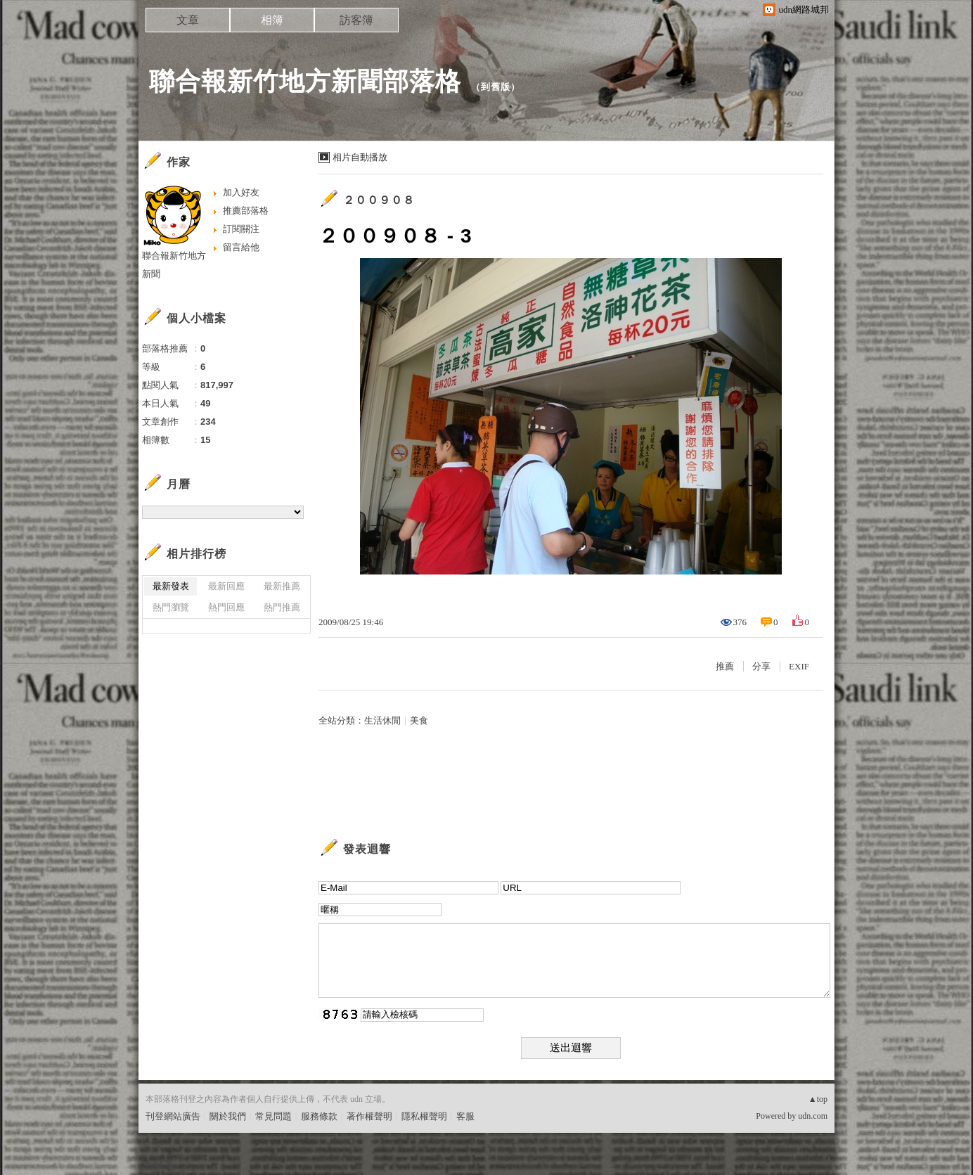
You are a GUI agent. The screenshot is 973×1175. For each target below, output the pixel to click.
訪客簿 (356, 20)
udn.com (812, 1116)
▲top (817, 1099)
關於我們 (228, 1116)
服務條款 (319, 1116)
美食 (419, 720)
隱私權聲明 (424, 1116)
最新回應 (226, 586)
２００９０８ (379, 200)
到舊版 (495, 87)
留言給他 (241, 247)
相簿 (272, 20)
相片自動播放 (360, 157)
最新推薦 (282, 586)
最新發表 (171, 586)
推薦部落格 (246, 210)
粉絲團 (159, 1164)
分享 (761, 666)
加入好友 (241, 192)
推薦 (725, 666)
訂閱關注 (241, 229)
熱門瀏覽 (171, 607)
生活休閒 (382, 720)
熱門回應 (226, 607)
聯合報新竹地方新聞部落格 (305, 81)
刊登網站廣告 (173, 1116)
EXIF (799, 666)
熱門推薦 (282, 607)
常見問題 (273, 1116)
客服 (465, 1116)
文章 (187, 20)
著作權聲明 (369, 1116)
